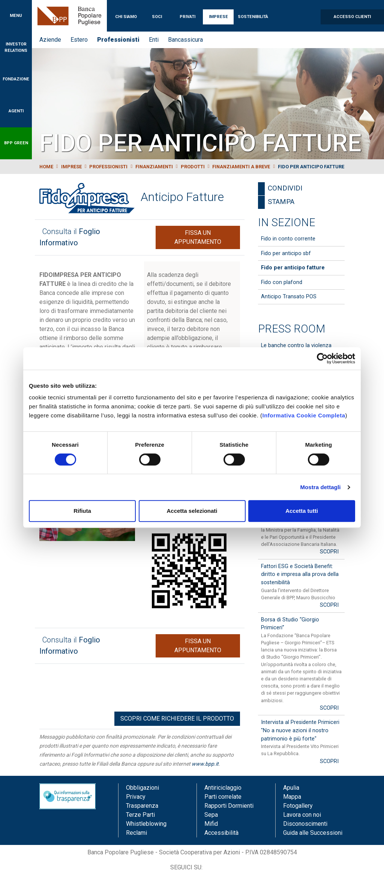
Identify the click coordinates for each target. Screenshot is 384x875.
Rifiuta (82, 511)
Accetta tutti (301, 511)
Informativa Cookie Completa (303, 415)
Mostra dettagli (320, 487)
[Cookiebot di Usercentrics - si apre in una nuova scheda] (322, 358)
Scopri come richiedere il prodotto (177, 718)
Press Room (291, 328)
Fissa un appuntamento (197, 237)
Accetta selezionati (191, 511)
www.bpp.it (205, 764)
